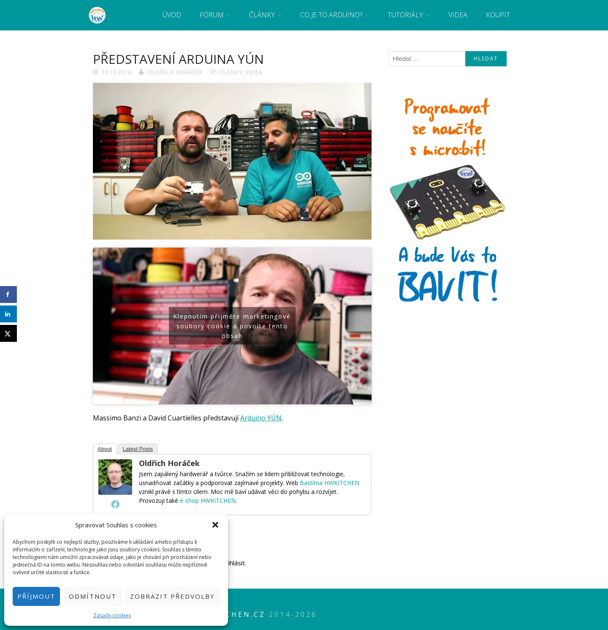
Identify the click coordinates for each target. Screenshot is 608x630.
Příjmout (36, 596)
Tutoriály (405, 14)
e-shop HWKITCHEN (208, 500)
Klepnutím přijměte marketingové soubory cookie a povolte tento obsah (232, 326)
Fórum (212, 14)
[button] (215, 525)
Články (262, 14)
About (105, 449)
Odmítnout (93, 596)
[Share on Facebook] (8, 294)
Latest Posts (138, 449)
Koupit (498, 14)
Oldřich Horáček (175, 72)
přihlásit (233, 563)
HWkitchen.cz (230, 614)
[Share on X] (8, 333)
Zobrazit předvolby (172, 596)
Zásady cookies (112, 615)
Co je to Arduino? (331, 14)
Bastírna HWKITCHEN (329, 483)
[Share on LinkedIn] (8, 313)
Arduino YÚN (261, 418)
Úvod (172, 14)
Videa (457, 14)
